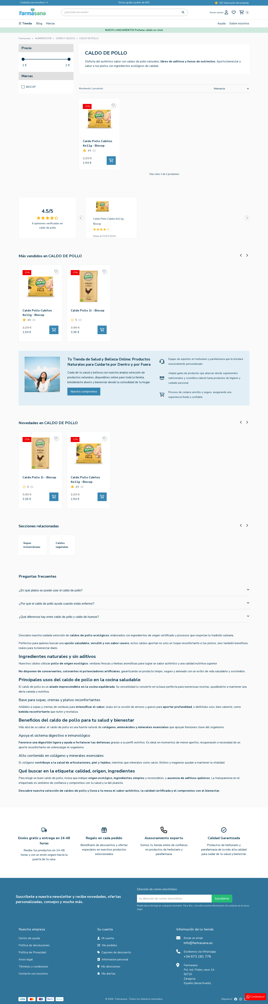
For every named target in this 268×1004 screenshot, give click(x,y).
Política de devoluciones (34, 945)
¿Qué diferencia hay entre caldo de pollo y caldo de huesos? (134, 616)
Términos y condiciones (33, 966)
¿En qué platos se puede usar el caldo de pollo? (134, 590)
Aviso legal (26, 959)
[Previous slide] (81, 217)
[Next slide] (246, 217)
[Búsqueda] (124, 12)
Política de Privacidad (32, 952)
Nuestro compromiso (84, 391)
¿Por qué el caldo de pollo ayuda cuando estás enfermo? (134, 603)
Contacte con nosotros (33, 974)
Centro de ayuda (29, 938)
